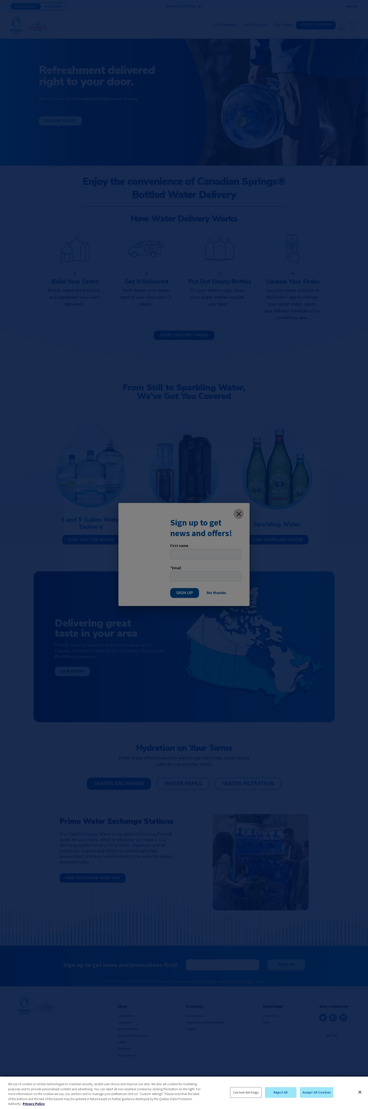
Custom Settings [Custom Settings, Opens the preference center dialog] (246, 1092)
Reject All (281, 1092)
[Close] (359, 1092)
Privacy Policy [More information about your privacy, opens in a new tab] (34, 1104)
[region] (184, 1093)
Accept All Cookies (317, 1092)
